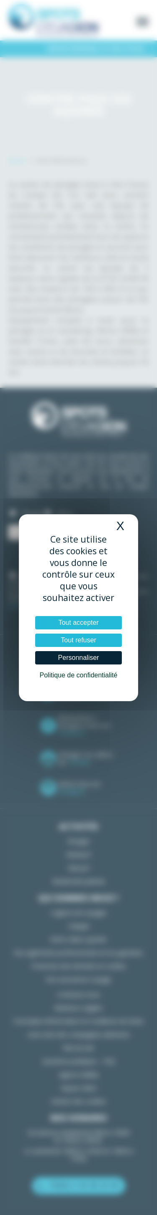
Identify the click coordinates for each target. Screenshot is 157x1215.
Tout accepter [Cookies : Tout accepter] (78, 622)
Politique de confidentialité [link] (79, 675)
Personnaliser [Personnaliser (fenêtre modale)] (78, 657)
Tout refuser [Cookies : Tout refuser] (78, 640)
